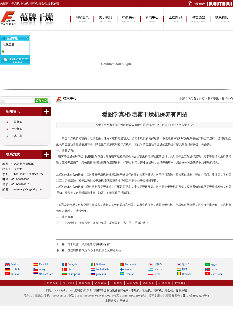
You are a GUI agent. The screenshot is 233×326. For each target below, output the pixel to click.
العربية (214, 264)
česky (42, 269)
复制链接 (79, 290)
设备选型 (198, 18)
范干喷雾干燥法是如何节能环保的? (88, 244)
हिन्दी (184, 269)
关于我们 (105, 18)
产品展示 (128, 18)
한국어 (186, 264)
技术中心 (16, 135)
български (74, 274)
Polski (156, 274)
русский (101, 274)
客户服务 (148, 283)
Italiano (100, 264)
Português (130, 264)
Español (43, 264)
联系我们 (221, 18)
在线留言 (164, 283)
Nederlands (102, 269)
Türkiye (14, 274)
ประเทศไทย (46, 274)
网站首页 (81, 18)
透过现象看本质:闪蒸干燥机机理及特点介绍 (94, 250)
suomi (128, 269)
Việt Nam (216, 274)
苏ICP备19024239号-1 (196, 295)
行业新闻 (16, 128)
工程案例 (174, 18)
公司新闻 (16, 122)
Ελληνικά (158, 269)
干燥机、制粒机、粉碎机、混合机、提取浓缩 (159, 290)
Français (72, 264)
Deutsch (15, 269)
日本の (157, 264)
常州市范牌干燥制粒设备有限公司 (108, 290)
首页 (202, 98)
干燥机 (124, 300)
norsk (214, 269)
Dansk (71, 269)
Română (186, 274)
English (14, 264)
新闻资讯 (151, 18)
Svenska (129, 274)
